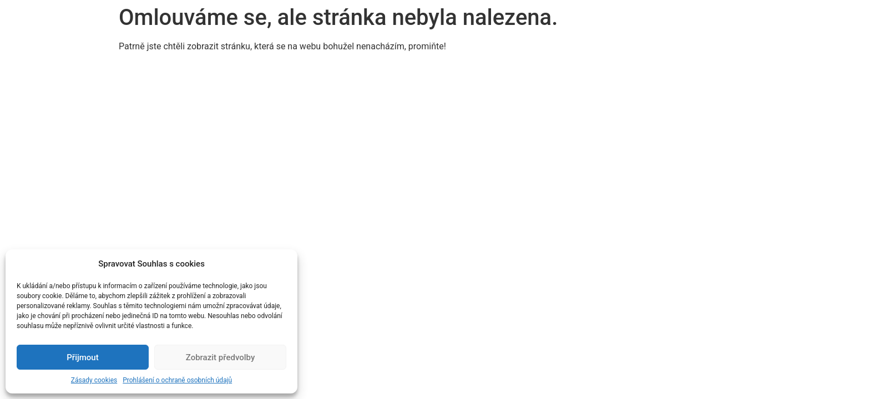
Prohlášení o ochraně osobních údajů (177, 380)
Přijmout (82, 357)
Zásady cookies (94, 380)
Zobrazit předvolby (220, 357)
